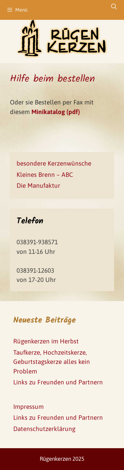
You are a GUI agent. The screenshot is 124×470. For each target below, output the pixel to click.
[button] (11, 10)
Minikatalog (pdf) (55, 111)
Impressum (28, 406)
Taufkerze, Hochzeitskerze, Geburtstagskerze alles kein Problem (51, 362)
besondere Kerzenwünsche (54, 163)
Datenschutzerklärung (44, 428)
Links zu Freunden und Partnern (58, 382)
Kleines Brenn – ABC (45, 174)
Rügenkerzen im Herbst (46, 341)
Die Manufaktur (38, 185)
